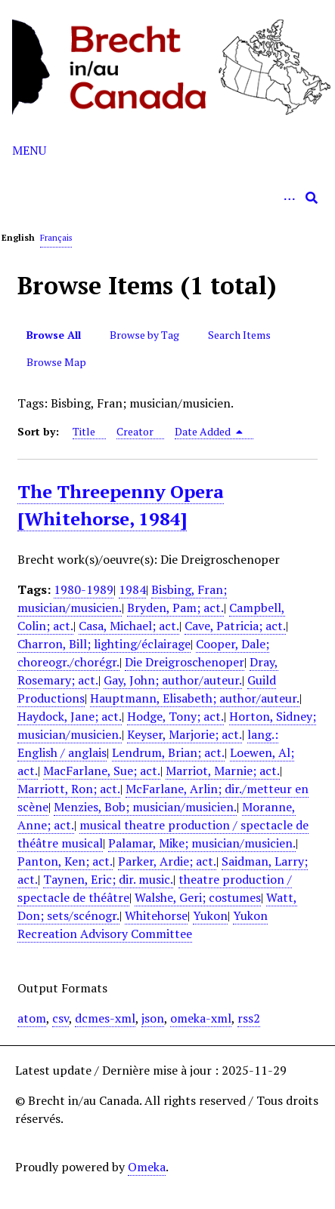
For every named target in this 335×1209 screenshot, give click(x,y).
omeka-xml (200, 1018)
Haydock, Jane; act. (69, 716)
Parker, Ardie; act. (167, 861)
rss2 (248, 1018)
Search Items (239, 335)
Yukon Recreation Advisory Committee (142, 924)
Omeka (147, 1166)
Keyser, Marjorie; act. (184, 734)
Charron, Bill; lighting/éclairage (104, 643)
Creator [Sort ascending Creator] (135, 431)
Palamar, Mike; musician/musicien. (202, 843)
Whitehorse (156, 915)
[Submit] (311, 197)
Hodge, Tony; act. (175, 716)
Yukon (210, 915)
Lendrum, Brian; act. (168, 752)
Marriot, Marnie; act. (223, 770)
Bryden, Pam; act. (175, 607)
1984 (132, 589)
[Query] (167, 197)
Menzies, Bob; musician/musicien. (145, 806)
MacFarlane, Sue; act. (101, 770)
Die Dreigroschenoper (184, 662)
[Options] (289, 197)
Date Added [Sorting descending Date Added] (209, 431)
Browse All (53, 335)
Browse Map (56, 362)
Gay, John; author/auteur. (173, 680)
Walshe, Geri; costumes (198, 897)
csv (60, 1018)
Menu (29, 150)
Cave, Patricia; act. (235, 625)
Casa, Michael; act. (129, 625)
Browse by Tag (144, 335)
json (152, 1018)
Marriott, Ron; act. (68, 788)
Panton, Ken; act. (65, 861)
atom (31, 1018)
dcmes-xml (105, 1018)
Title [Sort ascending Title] (84, 431)
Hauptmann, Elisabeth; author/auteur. (194, 698)
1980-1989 (83, 589)
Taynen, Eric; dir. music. (108, 879)
